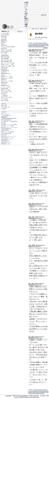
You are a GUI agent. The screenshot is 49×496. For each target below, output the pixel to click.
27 (31, 45)
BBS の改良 (4, 57)
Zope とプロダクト (5, 60)
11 (29, 44)
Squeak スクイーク (5, 76)
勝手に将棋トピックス (6, 142)
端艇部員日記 (4, 117)
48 (41, 46)
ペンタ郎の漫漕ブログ (6, 115)
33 (40, 45)
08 (43, 43)
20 (41, 44)
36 (44, 45)
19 (40, 44)
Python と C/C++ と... (6, 64)
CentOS (3, 84)
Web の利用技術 (5, 61)
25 (29, 45)
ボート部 (3, 98)
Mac (2, 75)
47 (40, 46)
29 (34, 45)
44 (36, 46)
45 (37, 46)
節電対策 (3, 45)
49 (43, 46)
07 (42, 43)
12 (30, 44)
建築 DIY (3, 40)
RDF (20, 31)
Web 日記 (3, 100)
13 (31, 44)
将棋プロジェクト (26, 20)
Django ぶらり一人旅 (6, 78)
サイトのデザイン (5, 91)
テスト (3, 37)
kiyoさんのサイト (5, 114)
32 (39, 45)
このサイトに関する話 (6, 46)
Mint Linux (3, 82)
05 (39, 43)
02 (35, 43)
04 (38, 43)
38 (47, 45)
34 (41, 45)
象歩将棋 (3, 88)
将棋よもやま (4, 90)
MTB (2, 42)
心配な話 (3, 93)
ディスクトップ (5, 87)
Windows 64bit (4, 73)
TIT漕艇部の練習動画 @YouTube (8, 118)
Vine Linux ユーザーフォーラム (8, 136)
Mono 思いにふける (6, 81)
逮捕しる (3, 105)
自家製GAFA (4, 55)
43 (34, 46)
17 (37, 44)
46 (39, 46)
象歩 (37, 28)
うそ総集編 (4, 95)
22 (44, 44)
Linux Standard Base (6, 133)
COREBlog (4, 70)
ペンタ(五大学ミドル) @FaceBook (9, 121)
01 (33, 43)
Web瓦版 (43, 28)
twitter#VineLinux (5, 140)
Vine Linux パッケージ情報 (7, 125)
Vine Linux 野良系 (5, 51)
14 (33, 44)
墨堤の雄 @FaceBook (6, 120)
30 (36, 45)
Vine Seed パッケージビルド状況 (9, 124)
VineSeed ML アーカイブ (7, 139)
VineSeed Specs (5, 130)
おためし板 (4, 34)
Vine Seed (3, 58)
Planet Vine (4, 134)
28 (33, 45)
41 (31, 46)
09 (45, 43)
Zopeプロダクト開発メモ (7, 66)
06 (40, 43)
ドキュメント (26, 6)
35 (43, 45)
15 (34, 44)
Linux (2, 48)
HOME (26, 2)
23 (46, 44)
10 (46, 43)
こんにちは (4, 33)
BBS (26, 13)
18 (39, 44)
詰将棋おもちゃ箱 (5, 143)
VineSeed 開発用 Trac (6, 128)
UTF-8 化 (3, 67)
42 (33, 46)
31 (37, 45)
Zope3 (2, 72)
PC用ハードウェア (5, 49)
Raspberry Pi (4, 85)
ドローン (3, 54)
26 (30, 45)
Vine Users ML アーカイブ (7, 137)
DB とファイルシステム (6, 63)
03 (36, 43)
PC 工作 (3, 52)
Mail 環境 (3, 69)
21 (43, 44)
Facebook (3, 122)
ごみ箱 (3, 108)
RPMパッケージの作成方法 (7, 131)
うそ (2, 94)
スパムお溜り (4, 107)
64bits (2, 79)
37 (46, 45)
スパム (4, 104)
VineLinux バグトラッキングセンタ (9, 127)
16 (36, 44)
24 (47, 44)
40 (30, 46)
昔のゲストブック (5, 97)
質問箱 (3, 36)
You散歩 (3, 39)
